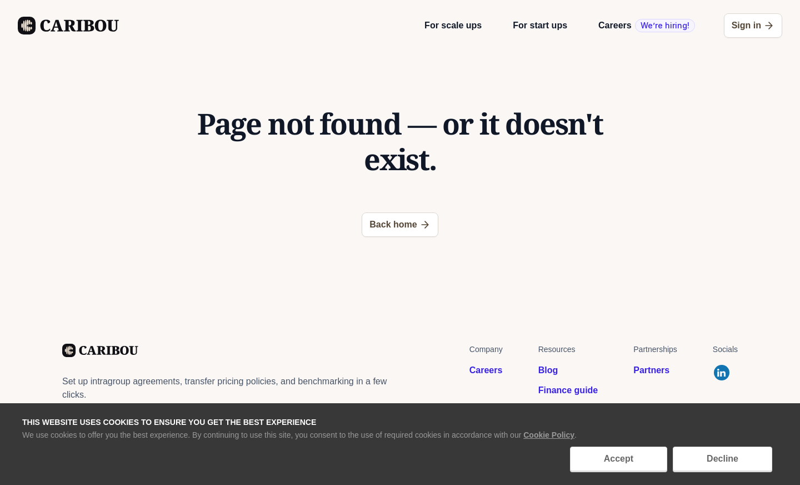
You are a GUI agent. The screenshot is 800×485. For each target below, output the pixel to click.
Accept (618, 458)
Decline (722, 458)
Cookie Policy (548, 434)
